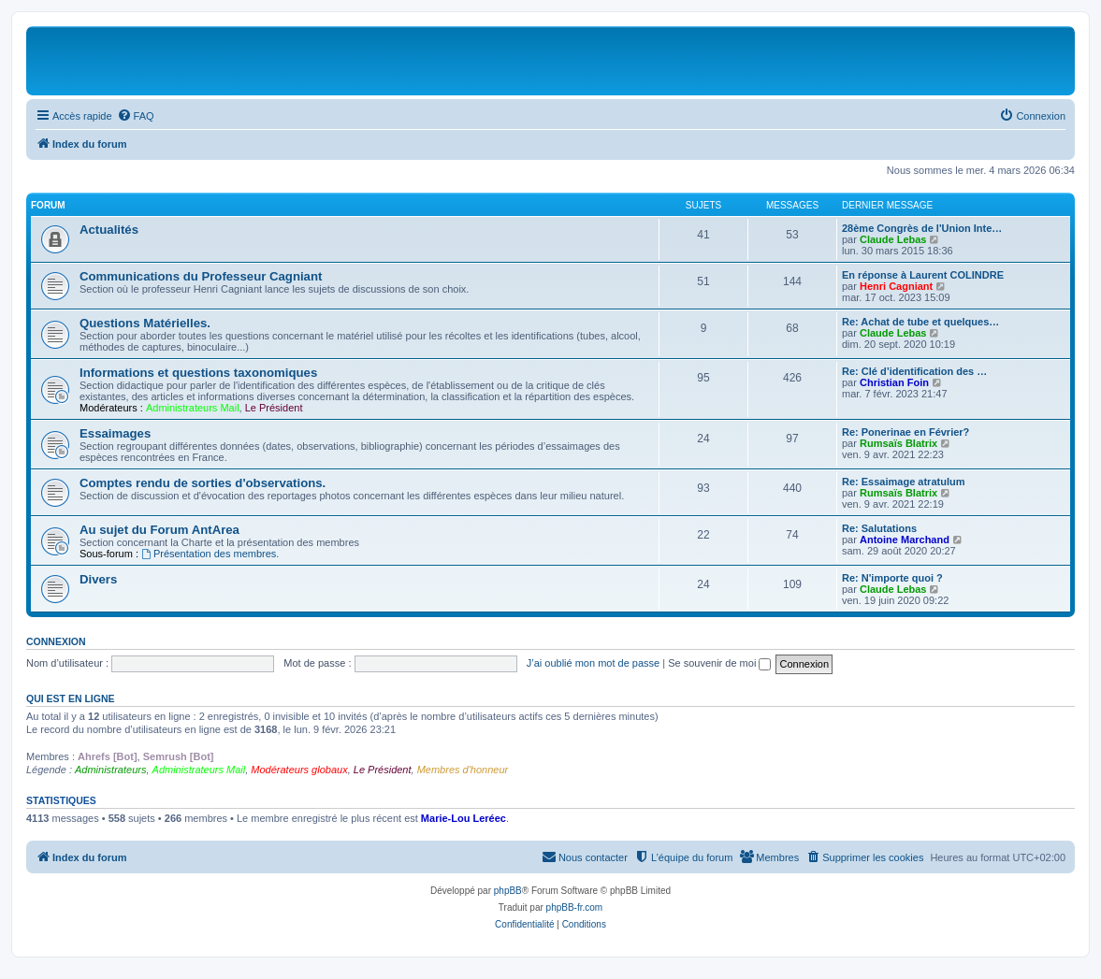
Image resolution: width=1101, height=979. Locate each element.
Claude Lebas (893, 239)
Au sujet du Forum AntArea (159, 530)
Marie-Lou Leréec (463, 818)
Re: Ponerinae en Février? (905, 432)
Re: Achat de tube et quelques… (920, 321)
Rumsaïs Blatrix (898, 443)
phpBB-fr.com (574, 907)
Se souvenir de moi (719, 663)
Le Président (274, 407)
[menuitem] (135, 116)
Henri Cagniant (896, 286)
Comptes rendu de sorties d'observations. (203, 483)
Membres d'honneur (463, 769)
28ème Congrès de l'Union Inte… (922, 228)
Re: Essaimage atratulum (903, 481)
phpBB (508, 890)
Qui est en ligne (70, 698)
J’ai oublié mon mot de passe (593, 663)
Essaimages (115, 433)
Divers (98, 579)
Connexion (56, 641)
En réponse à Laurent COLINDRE (923, 275)
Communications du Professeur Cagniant (201, 276)
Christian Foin (894, 382)
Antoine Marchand (904, 539)
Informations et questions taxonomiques (198, 373)
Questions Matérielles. (145, 323)
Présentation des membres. (210, 553)
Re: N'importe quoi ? (892, 577)
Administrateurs (110, 769)
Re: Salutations (879, 528)
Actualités (109, 230)
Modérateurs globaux (299, 769)
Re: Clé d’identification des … (914, 371)
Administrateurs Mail (192, 407)
